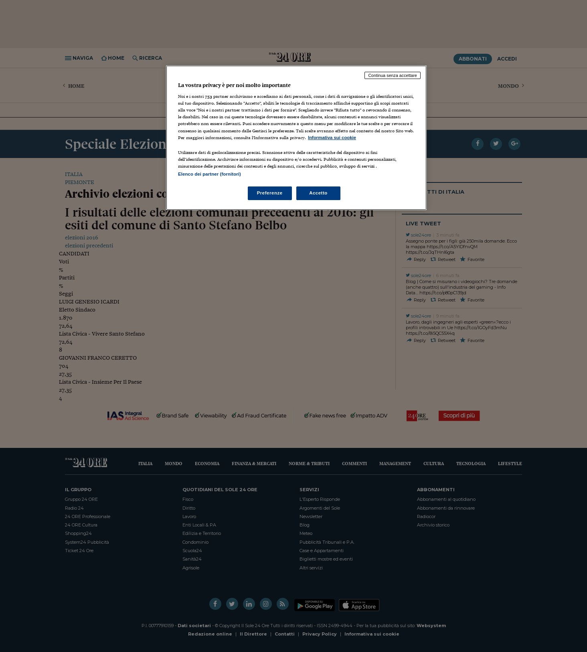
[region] (296, 137)
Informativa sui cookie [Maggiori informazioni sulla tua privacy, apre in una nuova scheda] (332, 137)
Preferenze (270, 192)
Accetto (318, 192)
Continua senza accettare (392, 75)
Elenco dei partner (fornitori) (209, 174)
